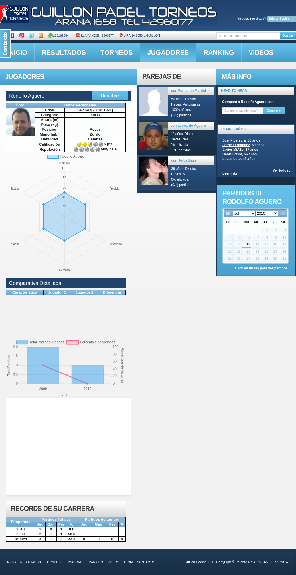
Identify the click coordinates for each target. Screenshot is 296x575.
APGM (128, 562)
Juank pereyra (234, 140)
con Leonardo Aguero (188, 126)
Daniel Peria (232, 154)
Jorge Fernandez (236, 145)
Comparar (274, 110)
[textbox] (248, 35)
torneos (116, 52)
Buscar (288, 35)
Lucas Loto (231, 159)
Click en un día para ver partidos (261, 268)
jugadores (168, 52)
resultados (64, 52)
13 (248, 244)
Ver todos (280, 170)
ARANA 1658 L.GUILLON (139, 35)
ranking (218, 52)
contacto (145, 562)
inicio (11, 562)
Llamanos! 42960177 (95, 35)
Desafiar (110, 95)
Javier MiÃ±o (233, 150)
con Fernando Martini (188, 91)
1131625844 (59, 35)
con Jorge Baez (183, 160)
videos (261, 52)
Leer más (230, 173)
